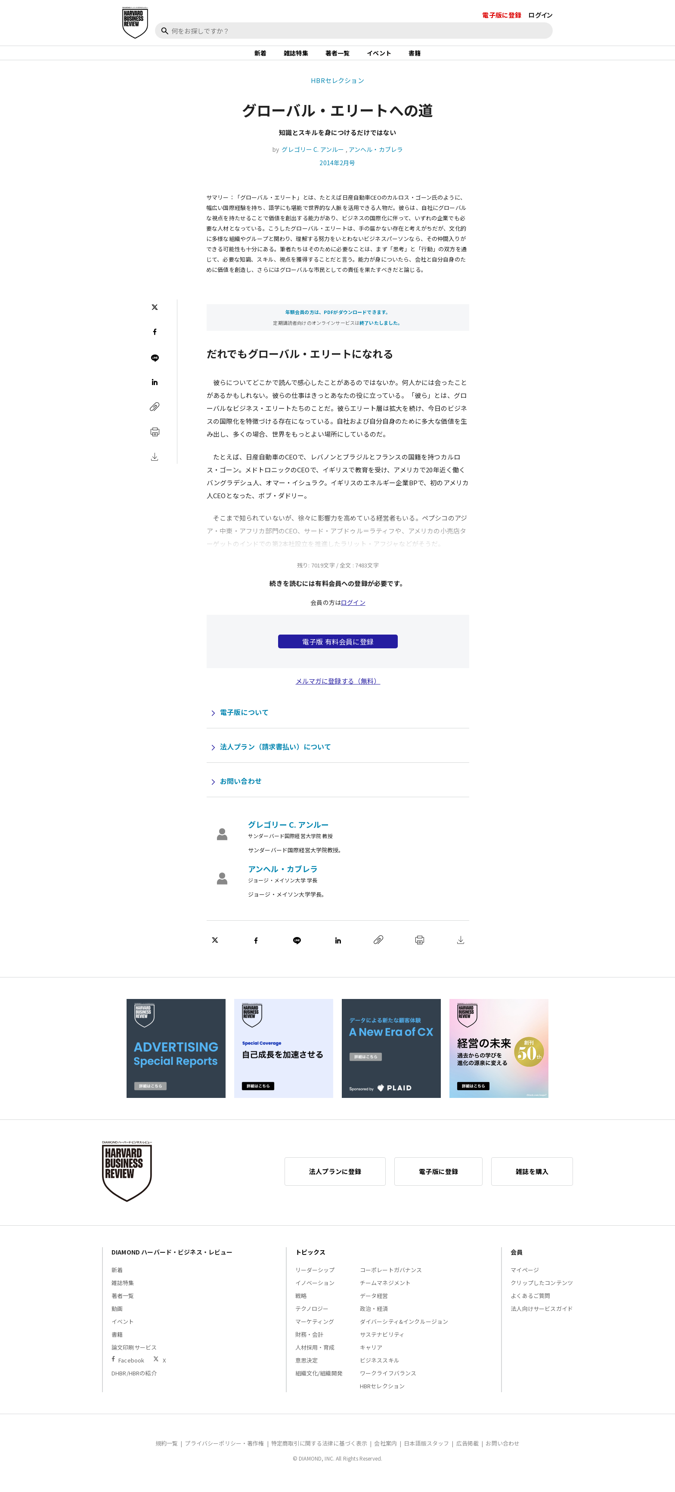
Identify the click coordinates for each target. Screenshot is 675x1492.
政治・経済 (374, 1318)
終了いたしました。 (381, 332)
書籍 (415, 57)
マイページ (525, 1279)
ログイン (540, 14)
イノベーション (315, 1292)
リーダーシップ (315, 1279)
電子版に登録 (501, 14)
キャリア (371, 1357)
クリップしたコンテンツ (542, 1292)
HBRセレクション (337, 89)
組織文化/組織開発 (319, 1382)
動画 (117, 1318)
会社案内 (385, 1453)
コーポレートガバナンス (391, 1279)
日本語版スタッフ (426, 1453)
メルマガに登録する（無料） (338, 690)
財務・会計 (309, 1344)
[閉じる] (658, 46)
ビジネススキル (379, 1370)
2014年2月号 (337, 172)
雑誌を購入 (532, 1180)
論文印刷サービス (134, 1357)
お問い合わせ (241, 790)
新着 (260, 57)
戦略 (301, 1305)
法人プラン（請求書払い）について (275, 756)
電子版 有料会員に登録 (338, 651)
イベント (379, 57)
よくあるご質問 (530, 1305)
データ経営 (374, 1305)
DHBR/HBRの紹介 (134, 1382)
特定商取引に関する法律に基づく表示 (319, 1453)
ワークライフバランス (388, 1382)
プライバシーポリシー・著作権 (224, 1453)
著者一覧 (337, 57)
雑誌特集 (296, 57)
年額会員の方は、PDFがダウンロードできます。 (337, 321)
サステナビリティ (382, 1344)
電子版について (244, 721)
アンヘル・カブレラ (376, 158)
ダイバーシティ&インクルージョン (404, 1331)
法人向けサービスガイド (542, 1318)
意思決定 (306, 1370)
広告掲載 (467, 1453)
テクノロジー (312, 1318)
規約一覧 (166, 1453)
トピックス (310, 1261)
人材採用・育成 (315, 1357)
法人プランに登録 (335, 1180)
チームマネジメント (385, 1292)
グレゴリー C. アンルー (313, 158)
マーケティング (314, 1331)
